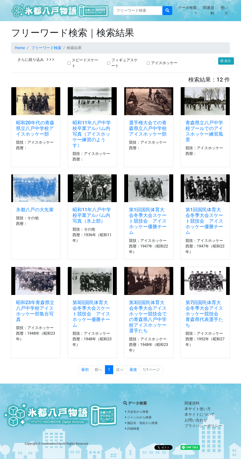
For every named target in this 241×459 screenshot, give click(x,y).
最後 (133, 369)
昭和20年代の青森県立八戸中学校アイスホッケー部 (35, 128)
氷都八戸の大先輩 (35, 209)
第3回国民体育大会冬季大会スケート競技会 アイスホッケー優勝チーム (91, 314)
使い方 (224, 10)
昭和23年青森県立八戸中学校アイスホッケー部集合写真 (35, 311)
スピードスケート (85, 63)
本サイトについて (200, 414)
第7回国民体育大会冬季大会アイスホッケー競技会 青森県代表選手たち (204, 314)
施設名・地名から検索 (141, 423)
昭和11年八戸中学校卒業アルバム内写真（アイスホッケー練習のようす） (91, 134)
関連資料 (208, 10)
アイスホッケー (164, 63)
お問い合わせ (196, 420)
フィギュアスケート (124, 63)
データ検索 (187, 7)
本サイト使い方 (198, 409)
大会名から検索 (137, 411)
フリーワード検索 (46, 48)
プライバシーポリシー (203, 426)
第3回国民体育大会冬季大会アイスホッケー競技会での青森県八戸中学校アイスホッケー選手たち (148, 316)
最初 (85, 369)
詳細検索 (132, 428)
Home (20, 48)
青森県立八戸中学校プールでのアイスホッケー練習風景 (204, 131)
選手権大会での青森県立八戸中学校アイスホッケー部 (148, 128)
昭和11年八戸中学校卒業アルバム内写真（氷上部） (91, 215)
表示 (226, 61)
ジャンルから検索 (138, 417)
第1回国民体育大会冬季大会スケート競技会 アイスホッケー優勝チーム (148, 221)
